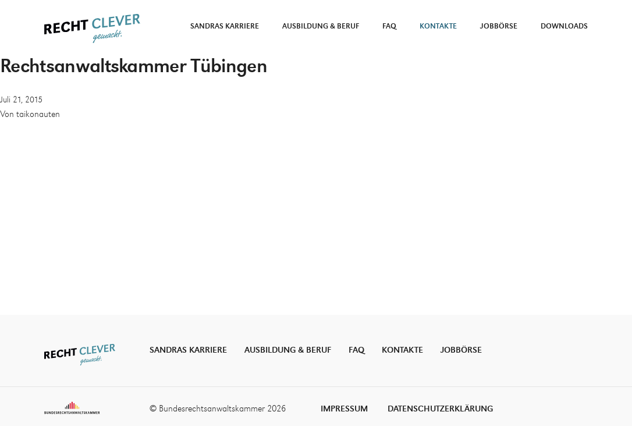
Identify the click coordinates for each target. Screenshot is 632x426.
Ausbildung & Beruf (320, 26)
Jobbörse (498, 26)
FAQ (389, 26)
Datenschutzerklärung (440, 408)
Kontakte (438, 26)
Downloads (564, 26)
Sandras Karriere (224, 26)
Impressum (344, 408)
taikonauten (38, 114)
